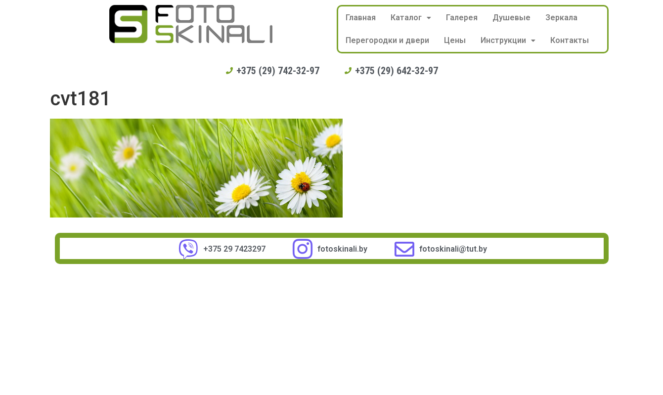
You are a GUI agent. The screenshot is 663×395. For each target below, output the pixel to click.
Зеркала (561, 17)
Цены (455, 40)
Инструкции (508, 40)
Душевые (511, 17)
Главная (361, 17)
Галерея (462, 17)
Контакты (569, 40)
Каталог (411, 17)
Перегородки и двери (387, 40)
